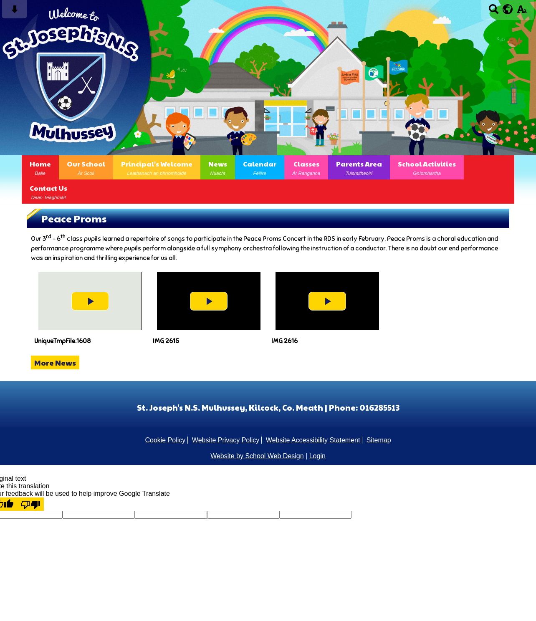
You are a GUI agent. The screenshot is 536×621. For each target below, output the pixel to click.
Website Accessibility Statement (313, 440)
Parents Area (359, 167)
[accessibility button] (522, 11)
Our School (86, 167)
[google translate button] (508, 9)
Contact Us (48, 191)
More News (55, 362)
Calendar (259, 167)
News (217, 167)
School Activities (427, 167)
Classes (306, 167)
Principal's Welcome (156, 167)
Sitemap (379, 440)
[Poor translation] (30, 504)
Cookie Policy (165, 440)
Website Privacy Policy (226, 440)
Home (40, 167)
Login (317, 455)
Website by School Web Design (257, 455)
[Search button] (494, 11)
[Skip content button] (14, 11)
